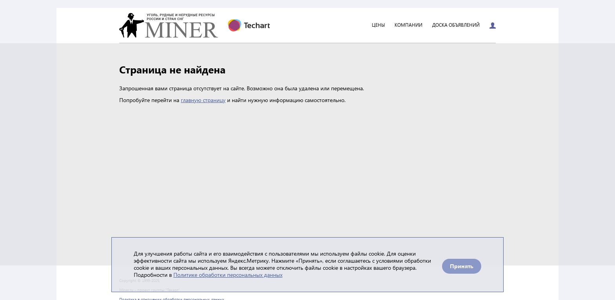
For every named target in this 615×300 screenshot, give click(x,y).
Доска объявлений (456, 25)
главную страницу (203, 100)
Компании (408, 25)
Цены (378, 25)
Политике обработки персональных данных (227, 274)
